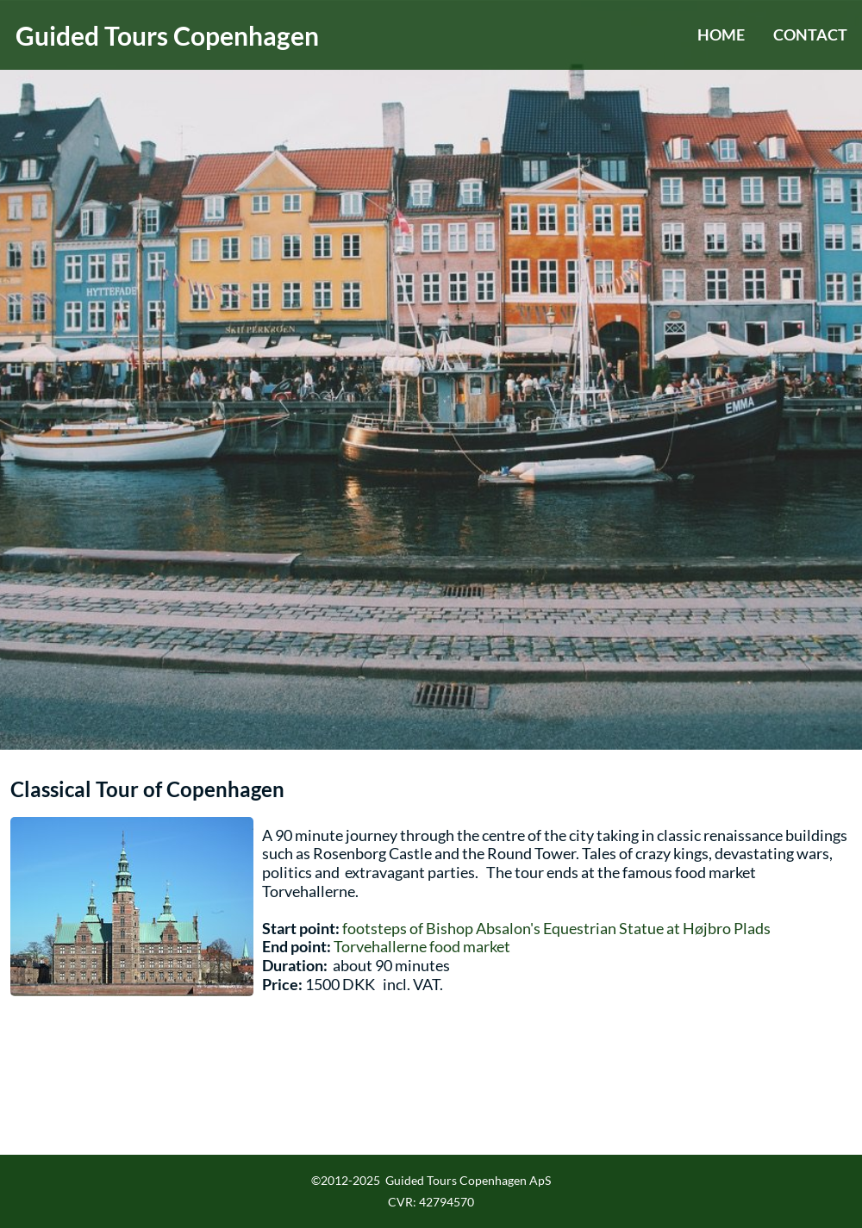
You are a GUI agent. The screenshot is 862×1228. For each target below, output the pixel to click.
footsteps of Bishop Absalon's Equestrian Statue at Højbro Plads (556, 928)
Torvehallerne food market (422, 946)
